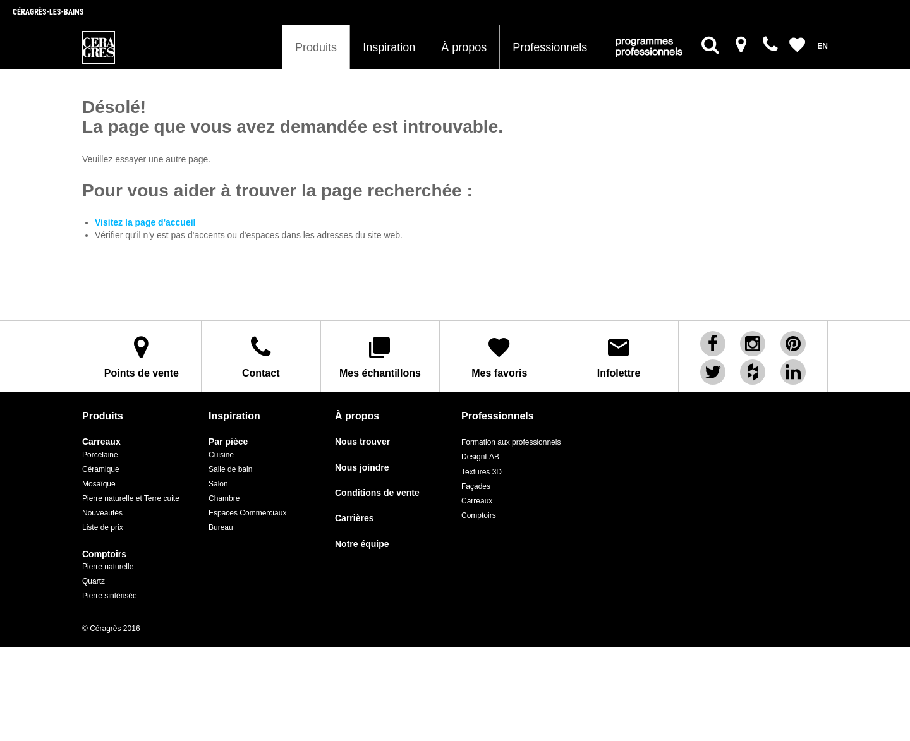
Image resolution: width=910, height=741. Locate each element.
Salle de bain (230, 468)
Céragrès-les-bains (48, 12)
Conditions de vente (377, 492)
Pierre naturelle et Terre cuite (130, 497)
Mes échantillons (380, 356)
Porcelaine (100, 453)
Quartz (93, 580)
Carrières (354, 517)
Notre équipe (362, 543)
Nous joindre (362, 466)
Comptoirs (104, 553)
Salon (218, 483)
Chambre (224, 497)
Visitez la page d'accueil (145, 222)
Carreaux (101, 441)
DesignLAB (480, 456)
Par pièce (228, 441)
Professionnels (550, 47)
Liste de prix (102, 526)
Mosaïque (99, 483)
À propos (464, 47)
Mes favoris (499, 356)
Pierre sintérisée (109, 595)
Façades (475, 485)
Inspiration (389, 47)
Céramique (100, 468)
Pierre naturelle (107, 566)
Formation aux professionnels (511, 441)
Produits (316, 47)
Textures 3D (481, 470)
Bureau (221, 526)
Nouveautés (102, 512)
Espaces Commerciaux (247, 512)
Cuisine (221, 453)
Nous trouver (362, 441)
